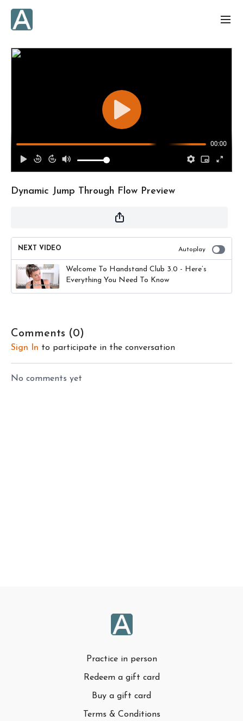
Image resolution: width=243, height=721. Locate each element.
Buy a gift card (121, 696)
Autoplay (201, 249)
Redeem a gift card (122, 677)
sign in (25, 347)
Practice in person (121, 659)
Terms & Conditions (121, 714)
